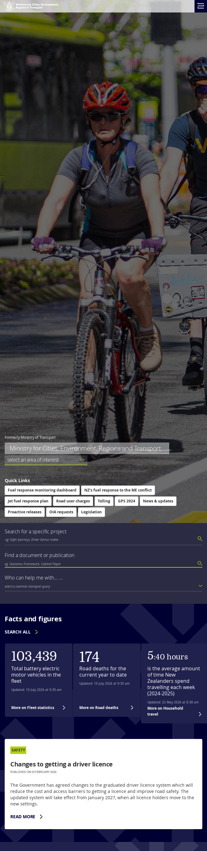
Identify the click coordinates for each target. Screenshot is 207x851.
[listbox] (46, 460)
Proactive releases (25, 512)
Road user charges (73, 501)
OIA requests (61, 512)
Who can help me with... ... (34, 577)
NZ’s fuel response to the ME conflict (118, 490)
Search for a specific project (36, 531)
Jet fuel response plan (28, 501)
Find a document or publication (39, 555)
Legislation (91, 512)
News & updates (158, 501)
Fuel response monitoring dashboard (42, 490)
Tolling (104, 501)
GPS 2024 (126, 501)
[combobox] (103, 540)
